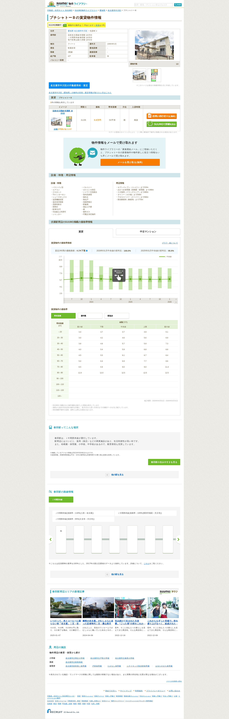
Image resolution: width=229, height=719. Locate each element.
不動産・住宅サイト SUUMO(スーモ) (61, 696)
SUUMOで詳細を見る (161, 124)
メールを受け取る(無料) (130, 162)
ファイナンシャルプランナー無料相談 (139, 701)
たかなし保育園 (114, 666)
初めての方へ (111, 691)
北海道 (49, 703)
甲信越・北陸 (67, 703)
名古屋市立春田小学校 (124, 658)
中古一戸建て (168, 696)
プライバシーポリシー (155, 691)
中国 (88, 703)
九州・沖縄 (95, 703)
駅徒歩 (110, 316)
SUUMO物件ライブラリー (86, 10)
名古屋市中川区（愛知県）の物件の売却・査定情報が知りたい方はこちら (80, 93)
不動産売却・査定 (74, 701)
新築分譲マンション (131, 696)
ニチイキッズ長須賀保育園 (138, 666)
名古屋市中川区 (114, 10)
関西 (79, 703)
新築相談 (85, 701)
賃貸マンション (87, 696)
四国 (84, 703)
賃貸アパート (99, 696)
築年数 (83, 316)
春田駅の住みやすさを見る (164, 462)
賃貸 (97, 25)
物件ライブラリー (117, 701)
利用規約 (139, 691)
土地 (175, 696)
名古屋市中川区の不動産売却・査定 (69, 85)
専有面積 (57, 316)
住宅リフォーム (60, 701)
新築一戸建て (157, 696)
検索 (179, 5)
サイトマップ (126, 691)
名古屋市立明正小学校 (75, 658)
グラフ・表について (170, 243)
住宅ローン (106, 701)
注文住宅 (50, 701)
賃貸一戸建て (110, 696)
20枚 (56, 129)
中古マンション (145, 696)
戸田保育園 (97, 666)
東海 (75, 703)
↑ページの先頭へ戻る (174, 681)
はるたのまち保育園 (163, 666)
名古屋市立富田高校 (74, 662)
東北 (55, 703)
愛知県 (102, 10)
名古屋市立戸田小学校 (99, 658)
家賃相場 (119, 696)
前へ (51, 539)
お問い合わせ (174, 691)
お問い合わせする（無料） (161, 116)
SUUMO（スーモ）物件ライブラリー (67, 4)
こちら (146, 563)
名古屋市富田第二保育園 (76, 666)
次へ (178, 539)
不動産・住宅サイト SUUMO (59, 10)
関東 (59, 703)
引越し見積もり (95, 701)
